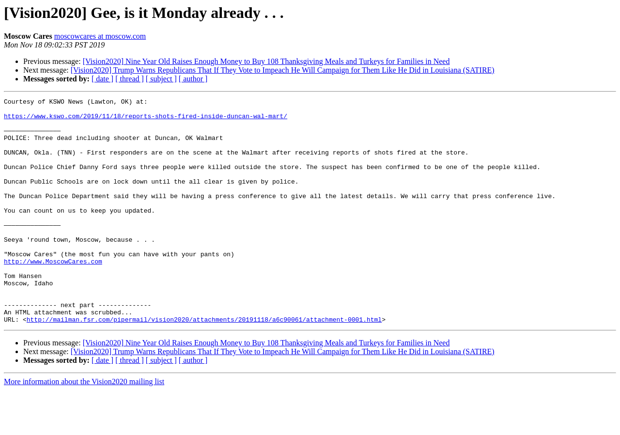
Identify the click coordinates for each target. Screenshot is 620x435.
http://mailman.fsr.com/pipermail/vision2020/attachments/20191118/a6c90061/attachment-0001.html (204, 364)
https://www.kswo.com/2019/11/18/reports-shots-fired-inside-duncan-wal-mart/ (145, 120)
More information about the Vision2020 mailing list (84, 426)
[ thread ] (129, 79)
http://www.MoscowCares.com (53, 294)
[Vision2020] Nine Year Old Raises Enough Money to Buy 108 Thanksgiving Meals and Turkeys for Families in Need (266, 61)
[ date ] (102, 79)
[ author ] (193, 79)
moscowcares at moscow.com (100, 36)
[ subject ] (161, 79)
